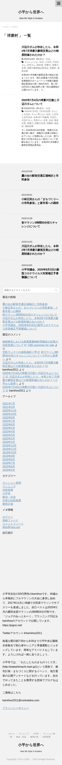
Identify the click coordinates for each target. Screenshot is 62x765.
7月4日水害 (44, 111)
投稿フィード (10, 520)
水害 (45, 120)
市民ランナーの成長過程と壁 (19, 352)
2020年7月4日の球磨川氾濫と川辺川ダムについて (40, 102)
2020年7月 (8, 421)
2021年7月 (8, 403)
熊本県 (40, 65)
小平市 (6, 493)
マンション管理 (11, 483)
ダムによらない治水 (34, 62)
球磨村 (53, 68)
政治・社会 (45, 59)
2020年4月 (8, 431)
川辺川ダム (26, 120)
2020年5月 (8, 428)
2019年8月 (8, 459)
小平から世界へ (31, 12)
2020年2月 (8, 438)
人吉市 (48, 62)
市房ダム (31, 65)
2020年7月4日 (31, 111)
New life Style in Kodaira (31, 751)
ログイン (7, 516)
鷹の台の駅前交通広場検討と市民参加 (24, 304)
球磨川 (47, 65)
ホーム (12, 734)
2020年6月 (8, 424)
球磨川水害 (40, 123)
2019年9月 (8, 456)
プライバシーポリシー (15, 708)
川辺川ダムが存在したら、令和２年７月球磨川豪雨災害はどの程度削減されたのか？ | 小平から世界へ (31, 380)
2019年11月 (9, 449)
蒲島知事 (29, 126)
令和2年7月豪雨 (41, 117)
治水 (51, 120)
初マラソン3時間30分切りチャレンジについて (39, 224)
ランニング (9, 486)
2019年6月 (8, 466)
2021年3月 (8, 407)
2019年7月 (8, 463)
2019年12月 (9, 445)
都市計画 (7, 504)
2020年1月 (8, 442)
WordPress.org (11, 527)
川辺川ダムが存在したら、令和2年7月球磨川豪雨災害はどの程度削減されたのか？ (40, 51)
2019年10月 (9, 452)
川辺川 (53, 117)
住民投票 (7, 490)
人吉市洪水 (26, 117)
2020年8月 (8, 417)
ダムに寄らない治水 (41, 114)
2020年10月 (9, 414)
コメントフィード (13, 523)
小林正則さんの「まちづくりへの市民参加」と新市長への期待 (40, 201)
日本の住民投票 (11, 500)
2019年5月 (8, 470)
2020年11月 (9, 410)
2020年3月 (8, 435)
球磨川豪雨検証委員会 (37, 68)
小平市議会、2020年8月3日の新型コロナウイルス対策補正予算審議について (40, 273)
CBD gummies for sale (41, 345)
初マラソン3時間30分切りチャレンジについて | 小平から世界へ (30, 356)
